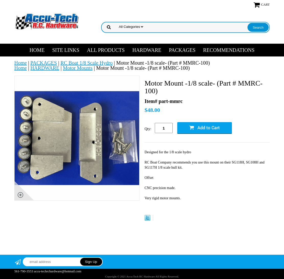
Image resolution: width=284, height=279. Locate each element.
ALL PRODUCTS (106, 50)
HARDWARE (146, 50)
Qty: (148, 129)
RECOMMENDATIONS (228, 50)
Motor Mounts (77, 68)
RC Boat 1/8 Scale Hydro (87, 63)
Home (37, 50)
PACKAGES (182, 50)
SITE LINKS (65, 50)
